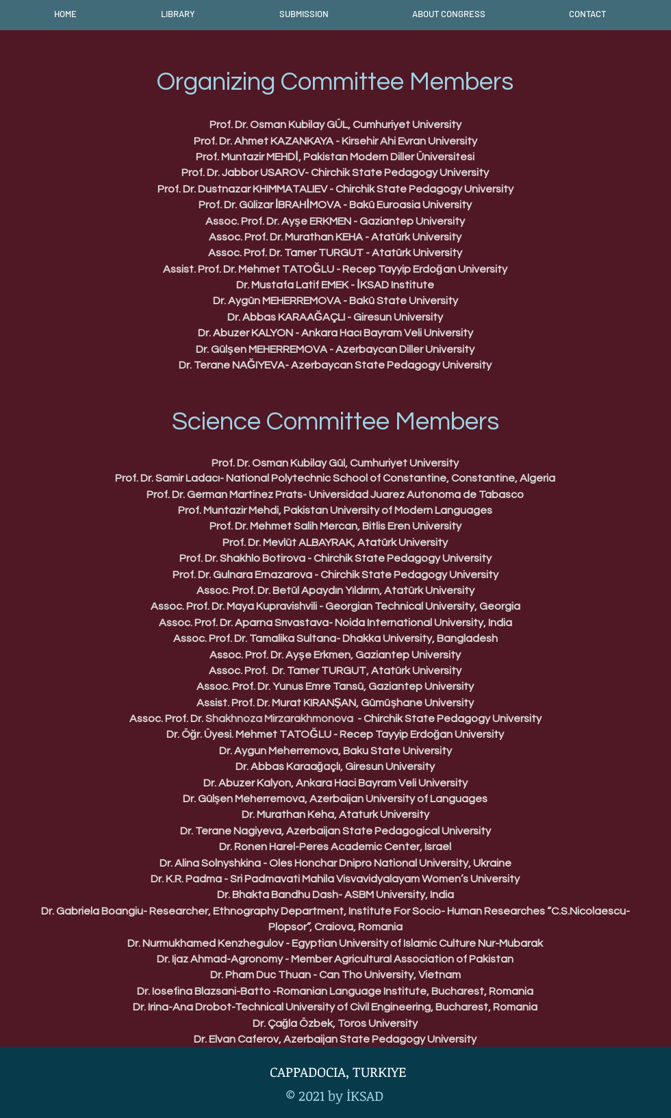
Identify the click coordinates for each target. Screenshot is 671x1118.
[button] (177, 13)
